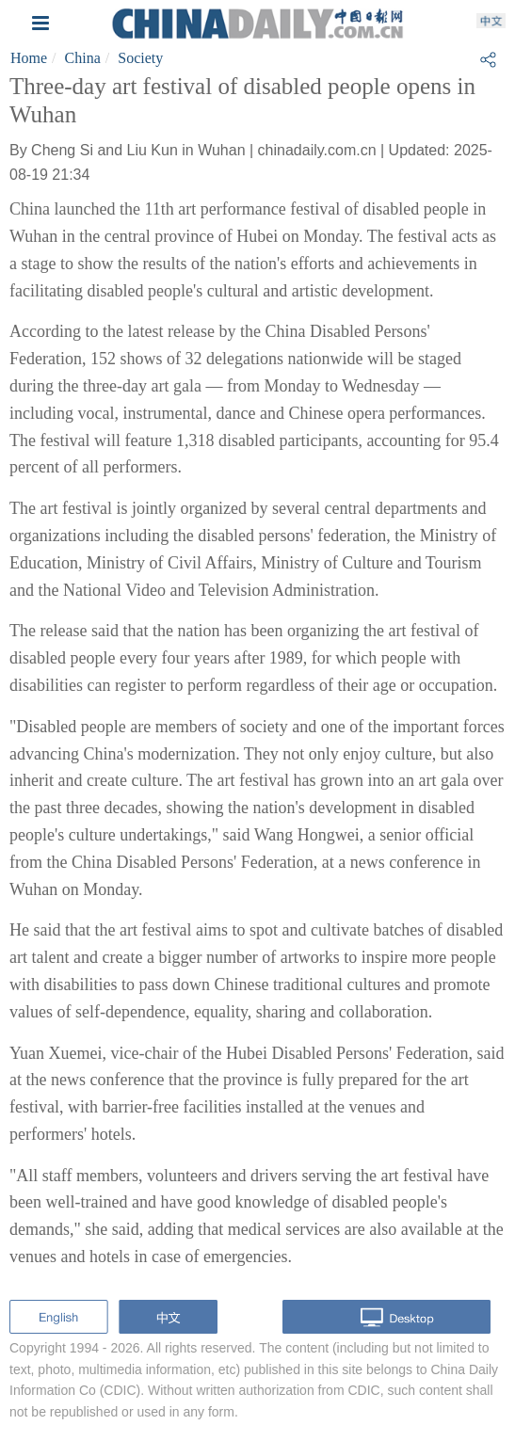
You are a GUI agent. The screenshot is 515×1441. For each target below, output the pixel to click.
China (83, 58)
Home (28, 58)
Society (140, 58)
